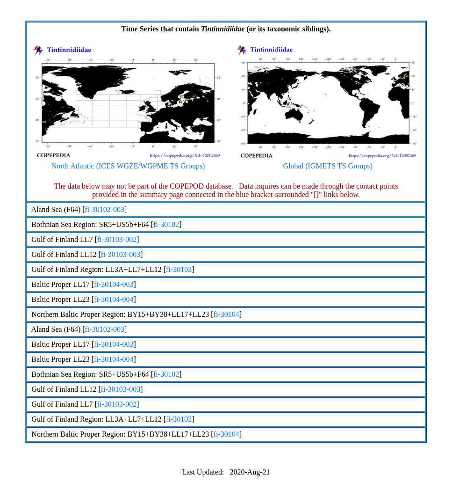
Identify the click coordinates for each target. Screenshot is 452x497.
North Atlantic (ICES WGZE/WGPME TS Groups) (128, 162)
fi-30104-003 (113, 284)
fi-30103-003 (120, 254)
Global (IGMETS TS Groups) (328, 162)
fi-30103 (179, 269)
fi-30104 (226, 314)
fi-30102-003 (104, 209)
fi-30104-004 (113, 299)
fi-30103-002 (116, 239)
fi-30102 (166, 224)
